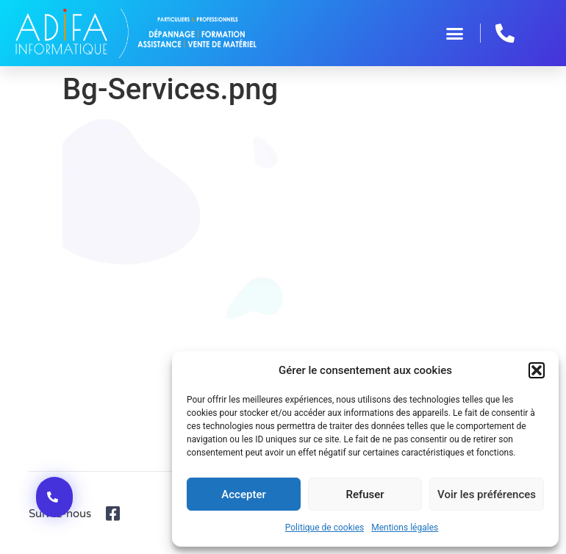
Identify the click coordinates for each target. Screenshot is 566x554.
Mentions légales (404, 527)
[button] (536, 370)
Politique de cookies (324, 527)
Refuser (364, 494)
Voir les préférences (486, 494)
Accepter (243, 494)
